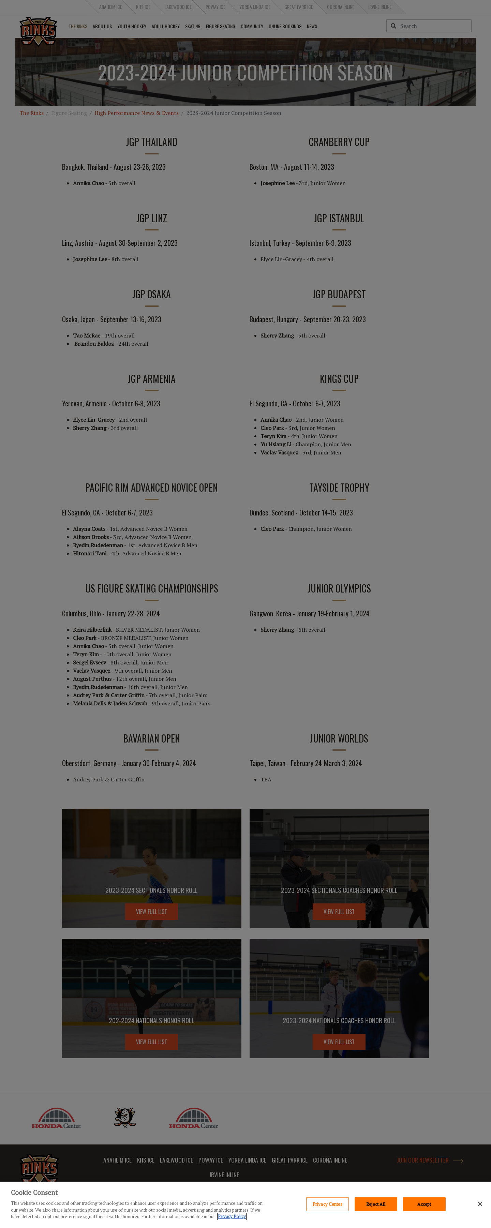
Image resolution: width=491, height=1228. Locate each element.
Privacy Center (327, 1204)
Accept (424, 1204)
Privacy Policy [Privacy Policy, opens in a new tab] (232, 1216)
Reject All (375, 1204)
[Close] (480, 1203)
